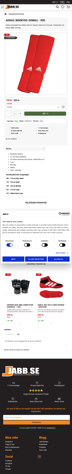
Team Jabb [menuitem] (43, 450)
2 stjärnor (8, 334)
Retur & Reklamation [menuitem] (12, 447)
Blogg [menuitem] (42, 437)
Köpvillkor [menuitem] (8, 450)
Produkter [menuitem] (42, 447)
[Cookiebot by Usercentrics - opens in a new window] (60, 213)
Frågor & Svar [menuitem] (10, 444)
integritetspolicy (51, 428)
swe (62, 2)
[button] (3, 7)
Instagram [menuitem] (8, 463)
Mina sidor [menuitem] (11, 437)
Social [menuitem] (9, 456)
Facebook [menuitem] (8, 461)
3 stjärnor (10, 334)
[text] (9, 100)
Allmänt (8, 149)
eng (68, 2)
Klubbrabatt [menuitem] (43, 444)
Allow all (58, 259)
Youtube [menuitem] (8, 469)
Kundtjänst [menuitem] (9, 442)
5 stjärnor (14, 334)
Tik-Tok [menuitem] (7, 466)
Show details (61, 253)
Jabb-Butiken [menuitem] (43, 442)
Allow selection (36, 259)
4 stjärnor (12, 334)
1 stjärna (6, 334)
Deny (13, 259)
